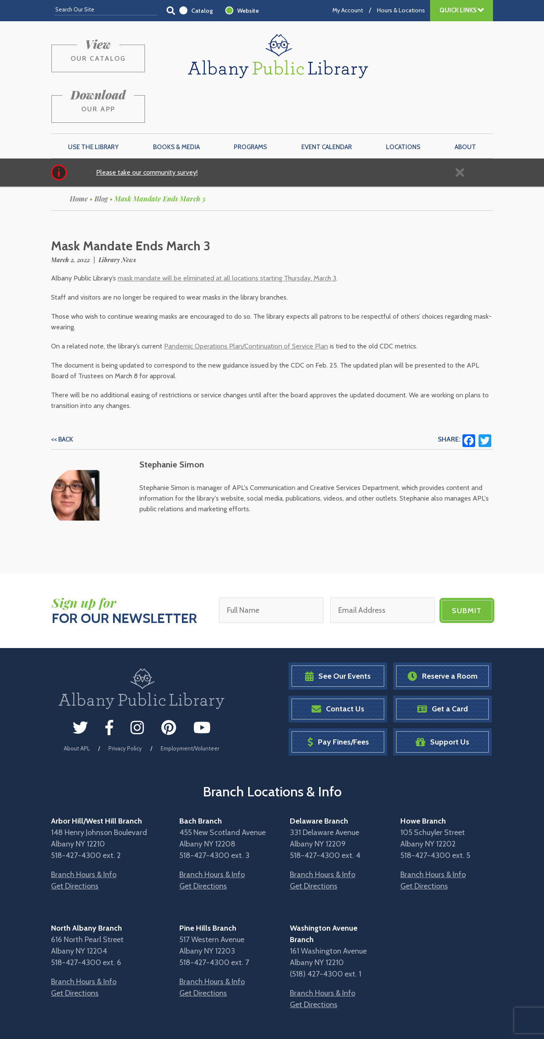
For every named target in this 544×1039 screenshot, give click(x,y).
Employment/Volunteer (190, 708)
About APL (77, 708)
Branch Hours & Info (83, 833)
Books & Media (176, 106)
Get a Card (442, 669)
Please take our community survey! (147, 132)
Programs (250, 106)
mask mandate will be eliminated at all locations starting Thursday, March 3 (227, 238)
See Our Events (338, 635)
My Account (347, 10)
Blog (101, 158)
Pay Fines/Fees (338, 701)
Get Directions (75, 845)
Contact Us (338, 669)
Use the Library (93, 106)
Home (79, 158)
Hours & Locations (401, 10)
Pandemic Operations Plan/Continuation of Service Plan (246, 306)
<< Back (62, 399)
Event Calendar (326, 106)
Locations (403, 106)
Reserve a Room (443, 635)
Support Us (442, 701)
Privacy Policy (125, 708)
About (465, 106)
